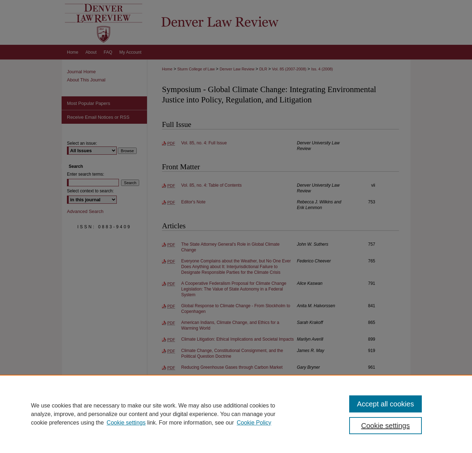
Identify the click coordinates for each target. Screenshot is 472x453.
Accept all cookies (385, 404)
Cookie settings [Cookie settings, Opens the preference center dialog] (385, 426)
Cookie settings (126, 423)
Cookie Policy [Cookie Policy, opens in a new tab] (254, 423)
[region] (236, 414)
